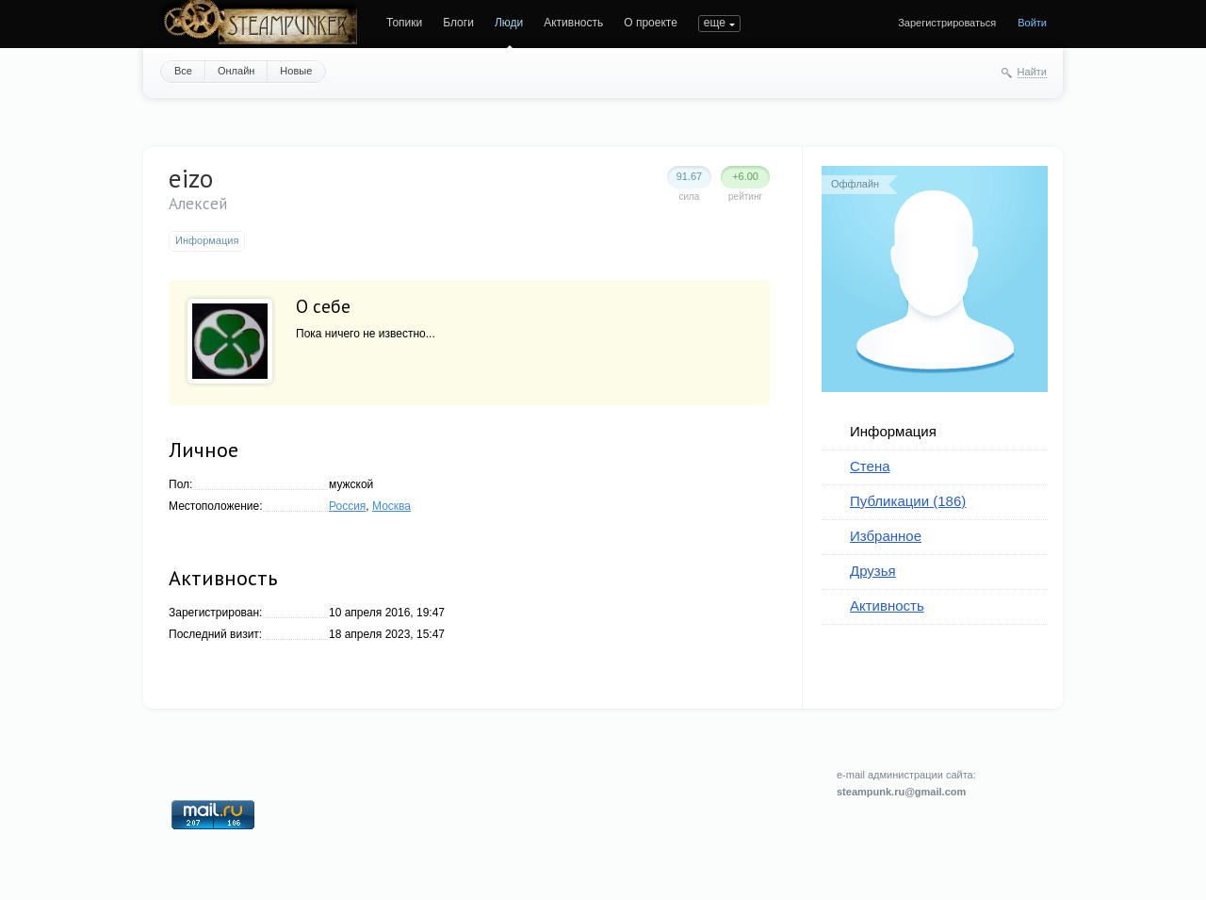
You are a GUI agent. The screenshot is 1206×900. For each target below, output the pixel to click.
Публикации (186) (908, 501)
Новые (296, 70)
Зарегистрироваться (947, 22)
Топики (404, 22)
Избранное (885, 536)
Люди (509, 22)
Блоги (458, 22)
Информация (893, 431)
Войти (1032, 22)
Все (183, 70)
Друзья (873, 571)
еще (714, 22)
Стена (870, 466)
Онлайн (236, 70)
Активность (573, 22)
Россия (347, 506)
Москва (391, 506)
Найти (1032, 71)
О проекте (650, 22)
